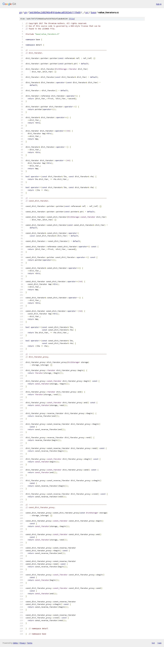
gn (20, 12)
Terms (29, 643)
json (159, 643)
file (72, 19)
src (87, 12)
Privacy (22, 643)
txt (153, 643)
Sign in (158, 4)
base (93, 12)
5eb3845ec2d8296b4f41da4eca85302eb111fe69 (54, 12)
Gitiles (15, 643)
